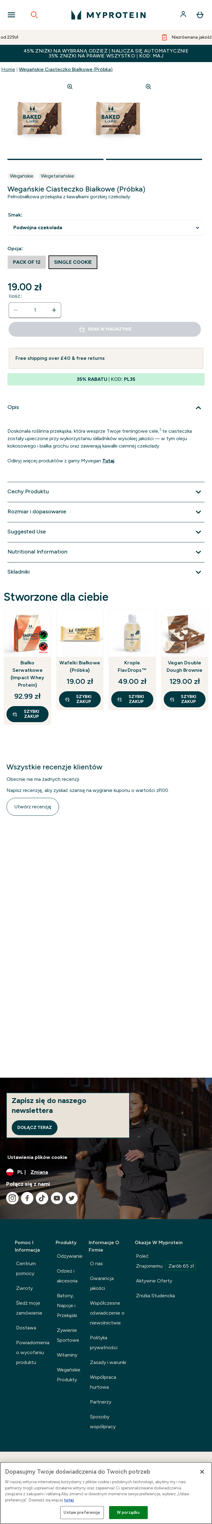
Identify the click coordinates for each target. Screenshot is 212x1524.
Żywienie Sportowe (68, 1335)
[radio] (26, 262)
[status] (35, 310)
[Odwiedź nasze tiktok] (42, 1198)
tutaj (69, 1500)
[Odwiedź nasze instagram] (12, 1198)
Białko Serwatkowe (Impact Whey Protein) (27, 674)
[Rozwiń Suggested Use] (106, 532)
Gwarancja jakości (102, 1283)
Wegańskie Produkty (68, 1375)
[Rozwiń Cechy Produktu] (106, 492)
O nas (96, 1263)
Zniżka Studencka (155, 1296)
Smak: (15, 215)
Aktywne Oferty (154, 1281)
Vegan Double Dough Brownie (185, 666)
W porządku (128, 1512)
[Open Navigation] (11, 15)
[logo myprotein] (108, 15)
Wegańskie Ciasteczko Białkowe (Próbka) (65, 69)
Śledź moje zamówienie (29, 1308)
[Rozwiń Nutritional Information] (106, 552)
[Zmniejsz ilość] (16, 310)
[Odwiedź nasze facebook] (27, 1198)
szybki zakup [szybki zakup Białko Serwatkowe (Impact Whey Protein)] (25, 714)
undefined (106, 228)
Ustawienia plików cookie (37, 1157)
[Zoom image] (70, 86)
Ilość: (15, 296)
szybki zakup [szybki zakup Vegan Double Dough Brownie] (183, 699)
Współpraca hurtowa (103, 1382)
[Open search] (34, 15)
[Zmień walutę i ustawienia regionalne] (106, 1172)
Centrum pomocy (26, 1268)
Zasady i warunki (108, 1362)
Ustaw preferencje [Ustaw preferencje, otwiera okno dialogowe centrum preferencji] (82, 1512)
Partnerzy (100, 1402)
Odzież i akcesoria (67, 1276)
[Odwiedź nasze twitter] (72, 1198)
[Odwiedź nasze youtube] (57, 1198)
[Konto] (183, 15)
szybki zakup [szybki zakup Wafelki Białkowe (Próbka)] (78, 699)
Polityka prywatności (103, 1342)
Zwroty (24, 1288)
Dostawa (26, 1328)
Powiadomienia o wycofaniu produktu (32, 1352)
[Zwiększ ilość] (54, 310)
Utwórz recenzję (32, 807)
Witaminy (67, 1355)
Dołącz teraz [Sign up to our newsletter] (34, 1127)
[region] (106, 1493)
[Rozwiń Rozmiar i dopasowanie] (106, 512)
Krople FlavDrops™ (132, 666)
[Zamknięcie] (202, 1472)
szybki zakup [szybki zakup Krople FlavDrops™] (130, 699)
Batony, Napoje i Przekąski (67, 1305)
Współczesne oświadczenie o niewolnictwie (107, 1313)
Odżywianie (70, 1256)
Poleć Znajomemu (166, 1261)
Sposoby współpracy (103, 1421)
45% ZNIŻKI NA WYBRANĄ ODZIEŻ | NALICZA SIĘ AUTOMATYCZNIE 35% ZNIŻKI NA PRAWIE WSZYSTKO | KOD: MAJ (106, 53)
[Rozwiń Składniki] (106, 572)
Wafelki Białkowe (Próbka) (79, 666)
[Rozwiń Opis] (106, 408)
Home (8, 69)
